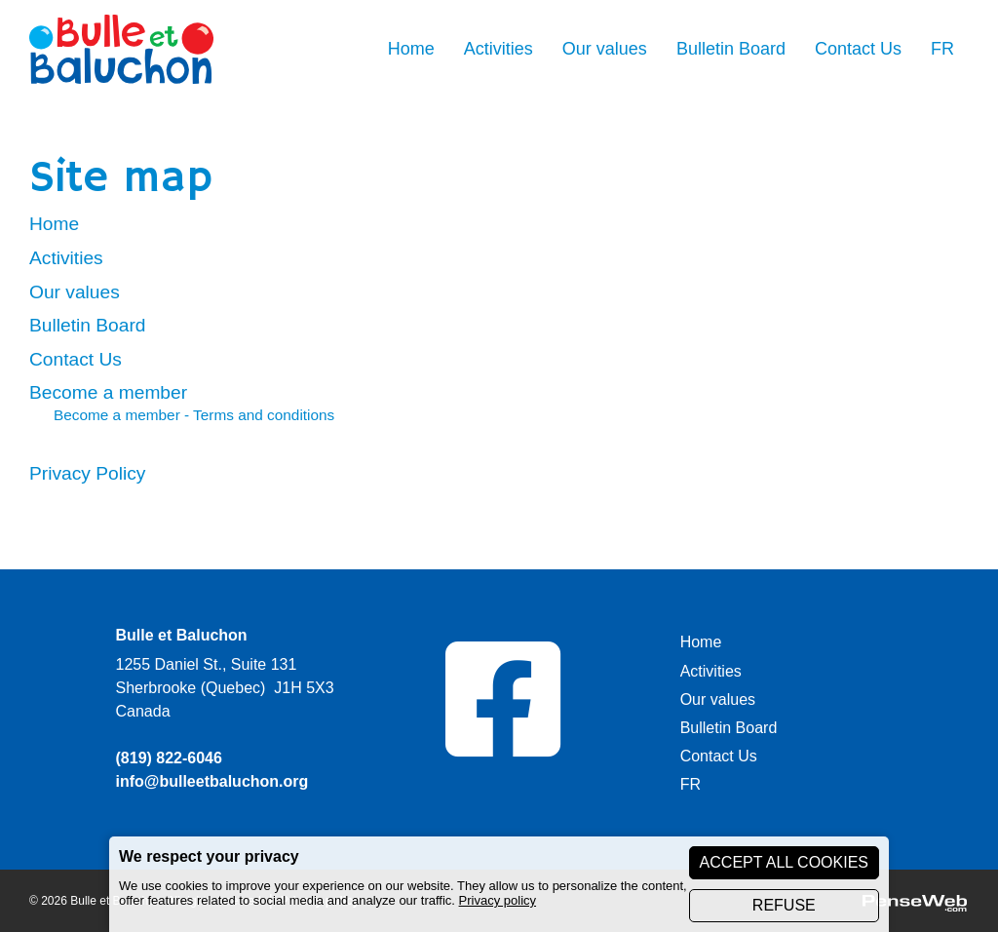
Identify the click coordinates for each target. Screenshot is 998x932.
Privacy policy (497, 900)
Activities (66, 258)
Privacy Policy (87, 473)
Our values (74, 292)
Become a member (108, 392)
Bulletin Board (87, 325)
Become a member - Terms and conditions (194, 415)
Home (54, 224)
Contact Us (75, 359)
